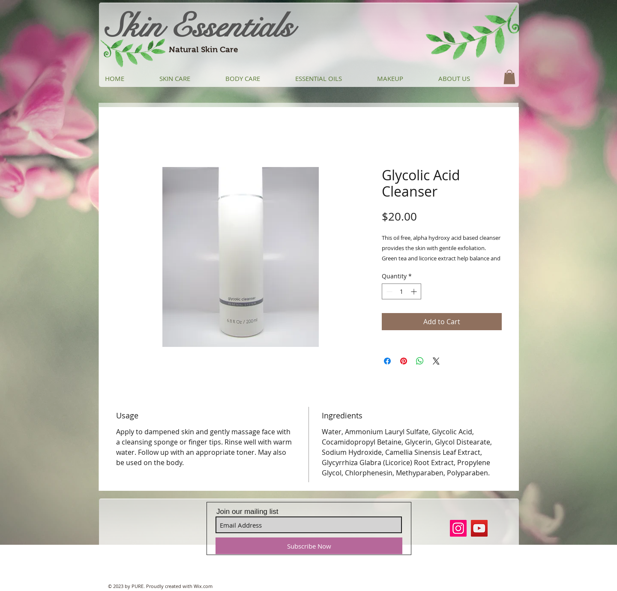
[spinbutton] (401, 291)
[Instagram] (458, 528)
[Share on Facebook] (387, 361)
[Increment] (414, 291)
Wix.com (203, 586)
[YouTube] (479, 528)
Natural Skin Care (203, 49)
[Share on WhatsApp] (420, 361)
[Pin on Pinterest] (403, 361)
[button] (509, 77)
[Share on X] (436, 361)
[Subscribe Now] (309, 545)
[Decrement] (388, 291)
